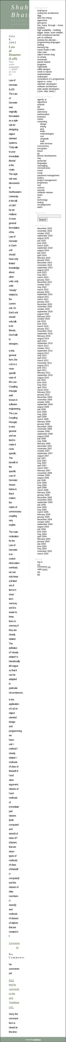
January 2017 (43, 329)
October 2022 (43, 284)
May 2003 (42, 548)
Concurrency (43, 146)
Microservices (43, 168)
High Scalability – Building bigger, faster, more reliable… (51, 31)
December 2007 (44, 446)
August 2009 (43, 407)
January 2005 (43, 517)
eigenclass (42, 20)
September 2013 (45, 343)
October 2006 (43, 475)
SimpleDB (44, 139)
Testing (40, 202)
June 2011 (42, 368)
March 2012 (42, 360)
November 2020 (44, 306)
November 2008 (44, 429)
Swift (42, 141)
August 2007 (43, 456)
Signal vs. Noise (44, 81)
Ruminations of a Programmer (50, 79)
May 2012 (42, 355)
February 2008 (43, 443)
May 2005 (42, 510)
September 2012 (45, 351)
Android (40, 104)
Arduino (40, 109)
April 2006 (42, 487)
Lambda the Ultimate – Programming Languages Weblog (48, 42)
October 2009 (43, 402)
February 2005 (43, 514)
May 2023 (42, 275)
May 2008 (42, 441)
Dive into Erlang (44, 18)
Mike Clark (42, 52)
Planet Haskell (43, 62)
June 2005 (42, 507)
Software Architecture (47, 86)
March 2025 (42, 245)
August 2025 (43, 238)
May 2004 (42, 534)
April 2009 (42, 416)
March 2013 (42, 346)
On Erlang (41, 57)
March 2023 (42, 277)
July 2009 (41, 409)
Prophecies (42, 182)
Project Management (46, 180)
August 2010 (43, 377)
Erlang (43, 126)
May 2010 (42, 385)
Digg (39, 15)
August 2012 (43, 353)
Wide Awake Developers (48, 89)
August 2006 (43, 478)
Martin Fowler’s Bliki (46, 50)
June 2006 (42, 483)
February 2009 (43, 421)
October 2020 (43, 309)
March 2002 (42, 553)
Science (41, 187)
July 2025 (41, 240)
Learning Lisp (43, 47)
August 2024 (43, 250)
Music (40, 170)
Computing (14, 67)
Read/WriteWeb (44, 74)
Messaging (42, 165)
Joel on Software (44, 37)
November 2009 (44, 399)
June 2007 (42, 461)
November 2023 (44, 265)
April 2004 (42, 536)
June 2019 (42, 324)
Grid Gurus (42, 23)
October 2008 (43, 431)
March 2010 (42, 390)
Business (41, 117)
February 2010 (43, 392)
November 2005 (44, 500)
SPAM (39, 195)
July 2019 (41, 321)
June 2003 (42, 546)
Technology (42, 200)
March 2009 (42, 419)
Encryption (42, 148)
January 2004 (43, 541)
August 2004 (43, 527)
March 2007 (42, 468)
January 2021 (43, 302)
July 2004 (41, 529)
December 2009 (44, 397)
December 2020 (44, 304)
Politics (40, 178)
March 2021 (42, 299)
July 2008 (41, 438)
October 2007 (43, 451)
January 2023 (43, 280)
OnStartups (42, 59)
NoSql (39, 173)
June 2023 (42, 272)
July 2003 (41, 544)
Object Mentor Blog (46, 54)
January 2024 (43, 260)
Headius (41, 28)
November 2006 (44, 473)
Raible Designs (43, 69)
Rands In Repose (44, 72)
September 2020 (45, 311)
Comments (44, 567)
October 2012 (43, 348)
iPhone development (46, 156)
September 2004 (45, 524)
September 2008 (45, 434)
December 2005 (44, 497)
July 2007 (41, 458)
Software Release (45, 192)
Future (40, 151)
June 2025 (42, 243)
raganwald (42, 67)
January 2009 (43, 424)
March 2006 (42, 490)
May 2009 (42, 414)
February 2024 (43, 258)
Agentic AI (41, 99)
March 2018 (42, 326)
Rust (42, 136)
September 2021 (45, 294)
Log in (39, 562)
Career (40, 119)
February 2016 (43, 336)
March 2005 (42, 512)
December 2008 (44, 426)
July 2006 (41, 480)
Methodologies (47, 134)
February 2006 (43, 492)
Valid (42, 569)
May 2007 (42, 463)
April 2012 (42, 358)
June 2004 (42, 531)
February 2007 (43, 470)
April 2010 (42, 387)
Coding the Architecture (48, 13)
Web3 (39, 207)
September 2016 (45, 333)
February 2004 (43, 539)
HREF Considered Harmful (48, 35)
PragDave (41, 64)
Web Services (46, 143)
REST (39, 185)
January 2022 (43, 292)
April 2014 (42, 341)
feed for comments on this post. (14, 989)
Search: (40, 212)
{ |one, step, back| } (46, 91)
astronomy (42, 112)
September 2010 (45, 375)
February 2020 (43, 316)
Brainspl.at (42, 10)
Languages (42, 163)
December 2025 (44, 228)
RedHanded (42, 77)
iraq (39, 158)
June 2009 (42, 412)
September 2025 (45, 235)
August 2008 (43, 436)
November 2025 (44, 231)
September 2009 (45, 404)
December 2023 (44, 262)
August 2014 (43, 338)
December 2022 (44, 282)
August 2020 (43, 314)
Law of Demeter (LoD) (15, 52)
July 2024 (41, 253)
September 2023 (45, 267)
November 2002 (44, 551)
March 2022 (42, 289)
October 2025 (43, 233)
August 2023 (43, 270)
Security (41, 190)
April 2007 (42, 465)
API (38, 107)
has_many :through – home (50, 25)
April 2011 (42, 370)
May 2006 (42, 485)
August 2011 (43, 365)
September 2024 (45, 248)
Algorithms (42, 102)
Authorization (43, 114)
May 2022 (42, 287)
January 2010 (43, 394)
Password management (48, 175)
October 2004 (43, 522)
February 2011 (43, 372)
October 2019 (43, 319)
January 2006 (43, 495)
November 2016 (44, 331)
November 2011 (44, 363)
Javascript (41, 161)
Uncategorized (44, 204)
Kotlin (42, 131)
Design (43, 124)
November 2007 (44, 448)
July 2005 (41, 505)
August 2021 (43, 297)
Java (42, 129)
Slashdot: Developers (47, 84)
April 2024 (42, 255)
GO (38, 153)
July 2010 (41, 380)
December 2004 (44, 519)
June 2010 (42, 382)
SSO (39, 197)
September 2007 (45, 453)
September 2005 (45, 502)
